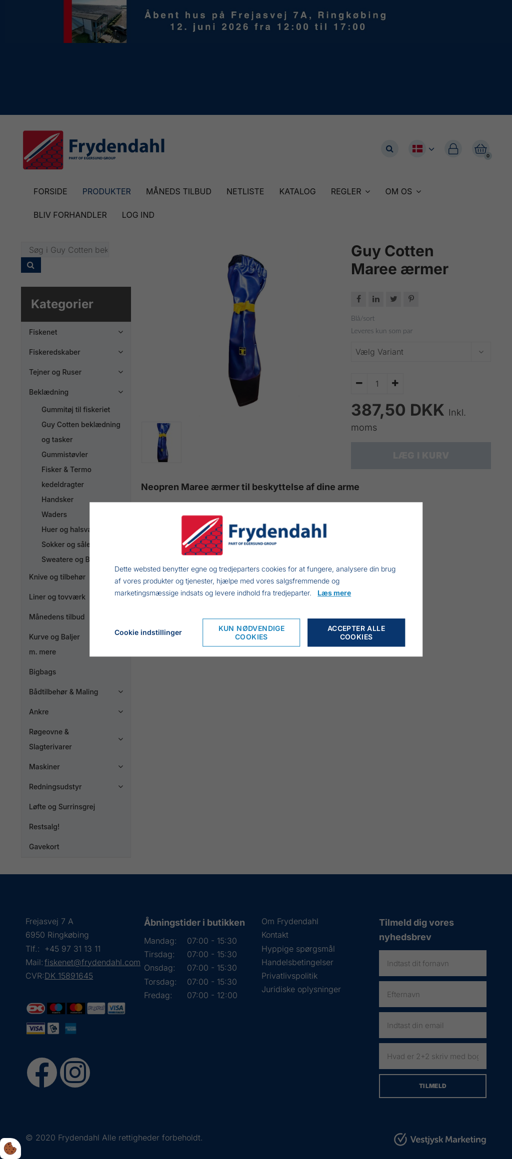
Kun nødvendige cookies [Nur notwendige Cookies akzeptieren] (251, 632)
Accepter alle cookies (356, 632)
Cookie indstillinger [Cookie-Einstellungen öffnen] (148, 632)
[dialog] (256, 579)
